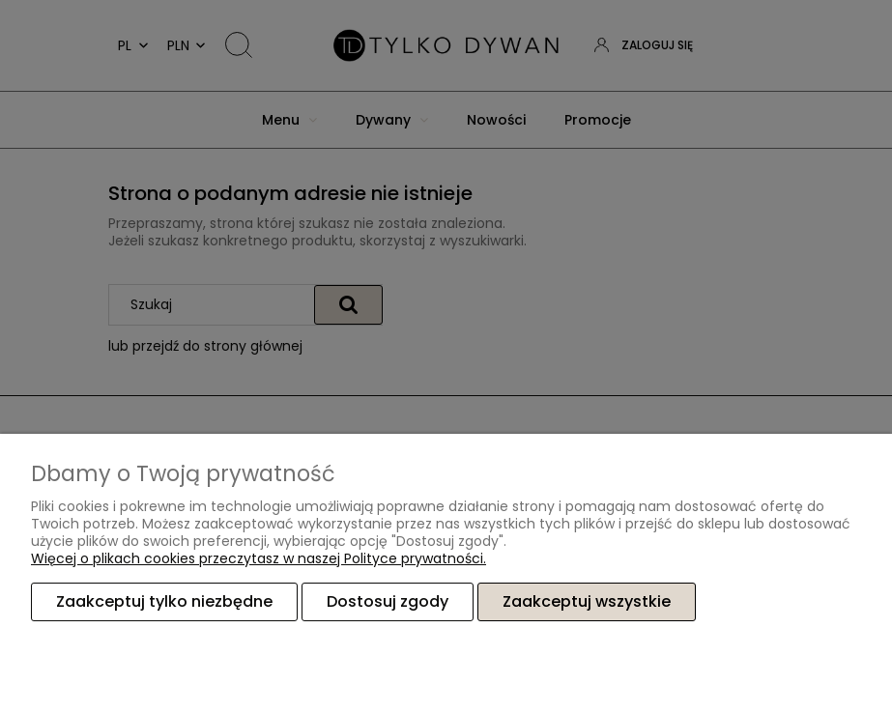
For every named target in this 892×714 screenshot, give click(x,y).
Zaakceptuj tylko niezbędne (164, 601)
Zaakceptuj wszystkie (587, 601)
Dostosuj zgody (387, 601)
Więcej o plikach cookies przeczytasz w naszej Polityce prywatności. (258, 558)
